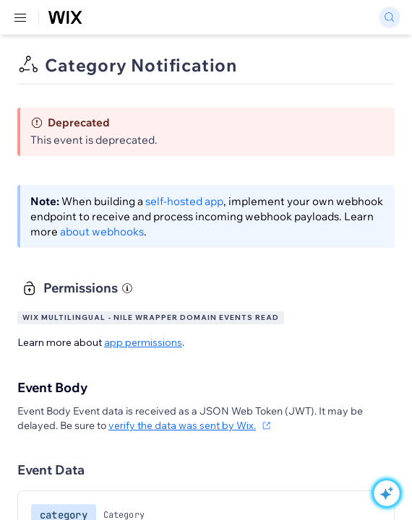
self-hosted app (184, 201)
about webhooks (102, 231)
